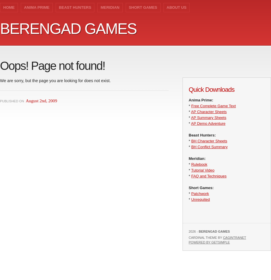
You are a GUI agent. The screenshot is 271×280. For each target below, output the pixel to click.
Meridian (109, 7)
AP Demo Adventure (208, 123)
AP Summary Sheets (208, 117)
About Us (177, 7)
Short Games (143, 7)
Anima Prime (37, 7)
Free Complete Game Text (213, 106)
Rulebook (199, 164)
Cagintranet (234, 237)
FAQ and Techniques (208, 176)
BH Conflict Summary (209, 147)
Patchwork (200, 193)
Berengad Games (68, 28)
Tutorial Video (202, 170)
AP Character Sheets (209, 112)
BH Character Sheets (209, 141)
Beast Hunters (75, 7)
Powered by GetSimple (209, 242)
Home (9, 7)
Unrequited (200, 199)
